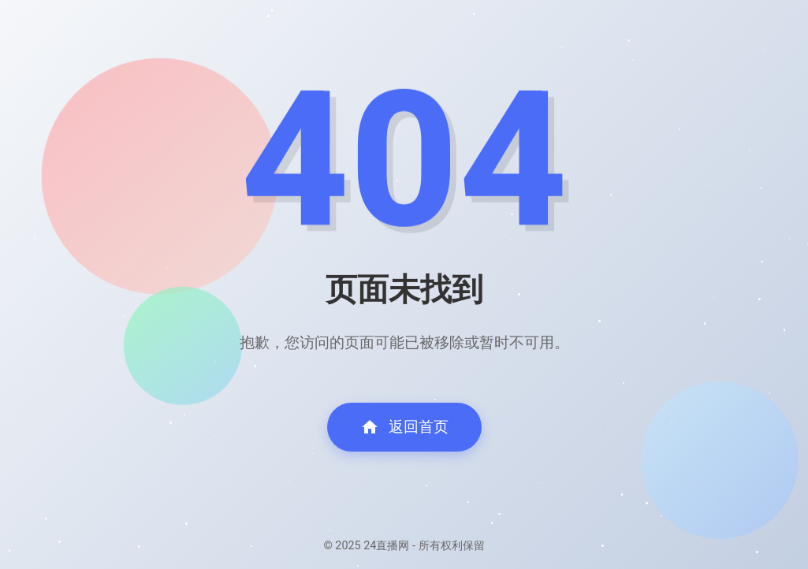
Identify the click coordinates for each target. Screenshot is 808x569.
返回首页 (404, 427)
